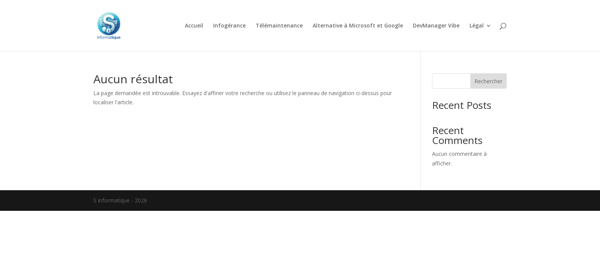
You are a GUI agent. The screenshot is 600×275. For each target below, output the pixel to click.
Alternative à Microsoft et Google (358, 26)
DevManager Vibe (436, 26)
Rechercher (488, 81)
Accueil (194, 26)
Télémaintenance (279, 26)
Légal (477, 26)
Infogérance (229, 26)
